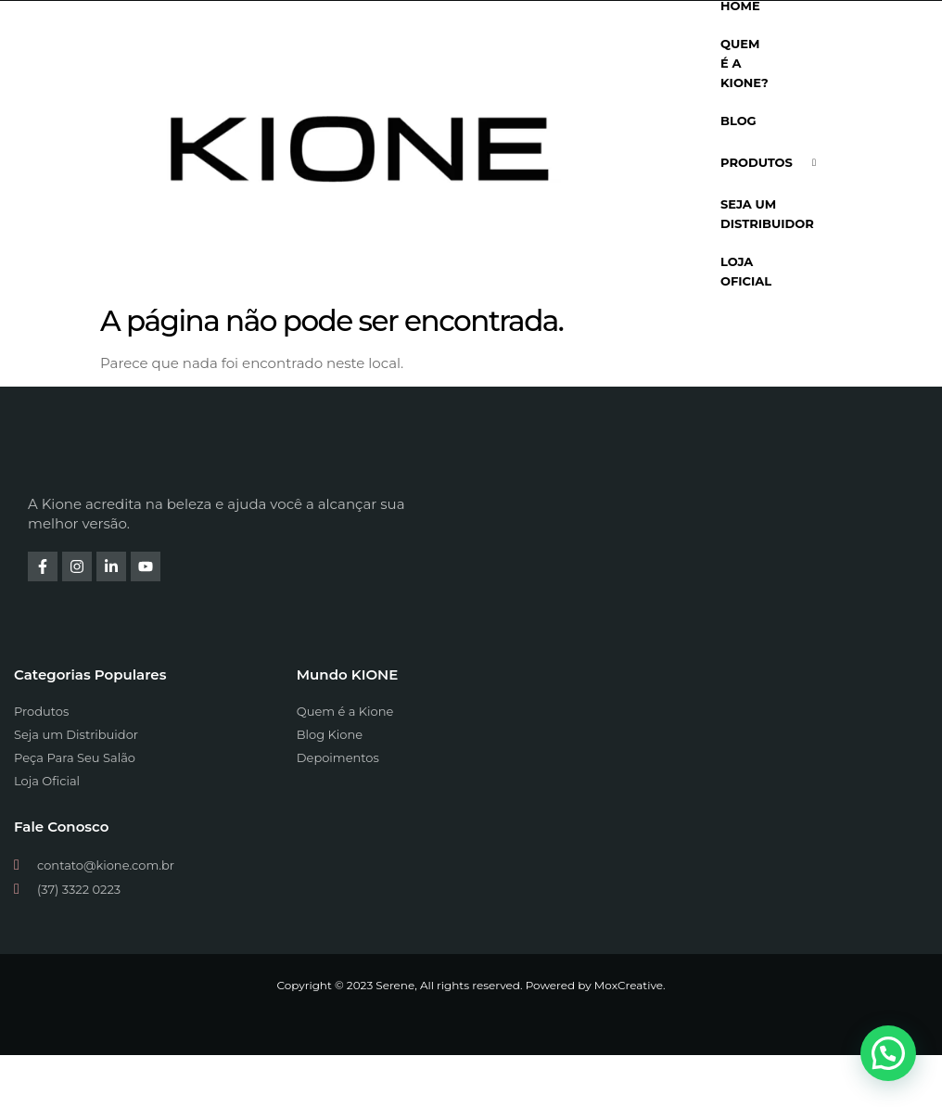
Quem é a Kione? (744, 63)
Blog (738, 120)
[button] (888, 1053)
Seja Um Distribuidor (767, 214)
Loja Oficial (745, 271)
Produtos (775, 162)
